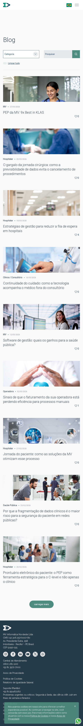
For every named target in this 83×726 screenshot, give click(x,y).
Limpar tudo (14, 63)
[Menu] (77, 5)
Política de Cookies (12, 679)
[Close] (75, 706)
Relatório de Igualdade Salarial (18, 682)
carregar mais (41, 604)
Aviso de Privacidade (13, 673)
